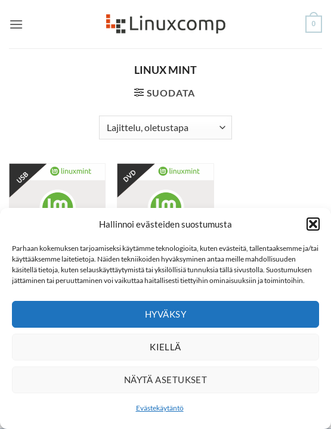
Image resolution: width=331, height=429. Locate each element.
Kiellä (165, 346)
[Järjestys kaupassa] (165, 127)
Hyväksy (165, 314)
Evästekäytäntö (160, 407)
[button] (313, 224)
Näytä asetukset (166, 379)
